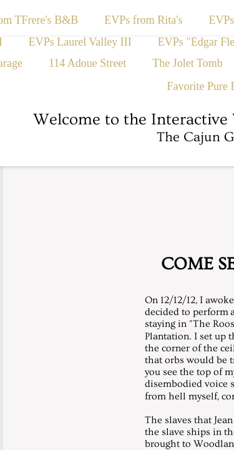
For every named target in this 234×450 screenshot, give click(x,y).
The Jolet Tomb (187, 63)
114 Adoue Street (87, 63)
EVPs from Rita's (143, 20)
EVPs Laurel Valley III (80, 42)
